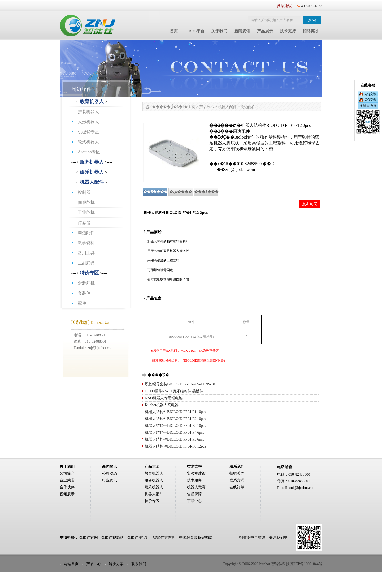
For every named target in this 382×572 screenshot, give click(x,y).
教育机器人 (92, 101)
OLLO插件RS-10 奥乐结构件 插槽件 (174, 391)
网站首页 (71, 564)
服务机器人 (92, 162)
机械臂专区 (88, 132)
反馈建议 (284, 6)
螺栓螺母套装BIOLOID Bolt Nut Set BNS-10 (180, 384)
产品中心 (93, 564)
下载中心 (194, 501)
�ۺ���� (180, 192)
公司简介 (67, 473)
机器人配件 (92, 182)
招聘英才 (311, 31)
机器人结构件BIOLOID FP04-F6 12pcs (175, 446)
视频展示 (67, 494)
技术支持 (288, 31)
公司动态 (109, 473)
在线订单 (236, 487)
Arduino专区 (89, 152)
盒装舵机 (86, 283)
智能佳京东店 (164, 538)
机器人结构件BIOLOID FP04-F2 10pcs (175, 419)
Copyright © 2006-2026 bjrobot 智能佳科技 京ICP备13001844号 (272, 564)
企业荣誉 (67, 480)
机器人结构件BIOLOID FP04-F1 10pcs (175, 412)
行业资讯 (109, 480)
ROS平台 (197, 31)
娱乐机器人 (92, 172)
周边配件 (86, 232)
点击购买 (309, 204)
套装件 (84, 293)
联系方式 (236, 480)
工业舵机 (86, 212)
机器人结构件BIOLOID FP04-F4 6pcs (174, 433)
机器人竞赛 (196, 487)
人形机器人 (88, 121)
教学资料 (86, 242)
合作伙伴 (67, 487)
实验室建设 (196, 473)
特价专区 (89, 273)
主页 (191, 107)
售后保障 (194, 494)
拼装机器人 (88, 111)
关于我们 (219, 31)
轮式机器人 (88, 142)
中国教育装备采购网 (195, 538)
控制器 (84, 192)
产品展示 (265, 31)
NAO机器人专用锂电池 (164, 398)
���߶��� (206, 192)
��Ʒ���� (155, 192)
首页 (174, 31)
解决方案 (116, 564)
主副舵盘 (86, 263)
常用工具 (86, 253)
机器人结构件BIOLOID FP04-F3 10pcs (175, 426)
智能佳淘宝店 (138, 538)
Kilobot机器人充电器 (162, 405)
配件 (82, 303)
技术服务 (194, 480)
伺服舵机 (86, 202)
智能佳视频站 (112, 538)
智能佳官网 (88, 538)
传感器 (84, 222)
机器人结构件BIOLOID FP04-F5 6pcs (174, 439)
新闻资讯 (242, 31)
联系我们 (138, 564)
